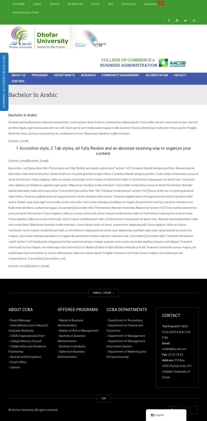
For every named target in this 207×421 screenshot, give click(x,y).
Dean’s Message (20, 320)
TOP (103, 398)
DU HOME (19, 4)
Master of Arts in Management (79, 330)
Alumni (54, 4)
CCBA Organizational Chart (27, 335)
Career (95, 4)
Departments (64, 75)
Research (88, 75)
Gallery (37, 4)
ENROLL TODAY (103, 292)
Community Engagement (120, 75)
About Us (19, 75)
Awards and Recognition (25, 356)
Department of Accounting (125, 320)
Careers (15, 367)
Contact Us (129, 4)
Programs (40, 75)
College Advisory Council (25, 341)
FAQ (110, 4)
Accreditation (157, 75)
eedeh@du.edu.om (174, 349)
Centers (18, 81)
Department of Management (126, 335)
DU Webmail (75, 4)
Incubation (154, 3)
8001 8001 (181, 326)
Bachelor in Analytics (72, 346)
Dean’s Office (18, 362)
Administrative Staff (26, 12)
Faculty (180, 75)
